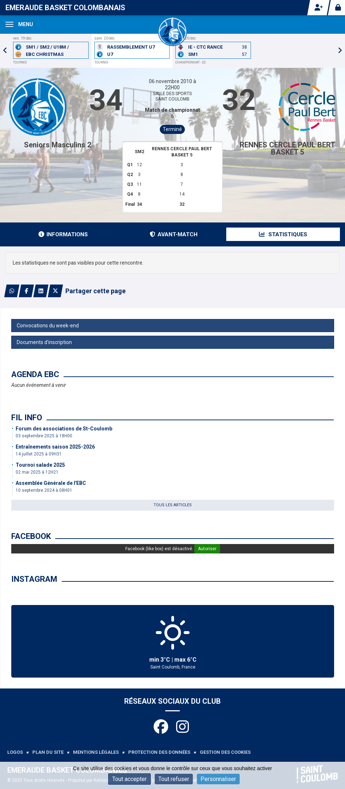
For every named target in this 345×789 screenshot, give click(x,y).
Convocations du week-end (48, 325)
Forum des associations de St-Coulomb (64, 429)
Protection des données (159, 752)
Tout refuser (173, 779)
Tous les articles (173, 505)
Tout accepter (129, 779)
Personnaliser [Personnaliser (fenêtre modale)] (218, 779)
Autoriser (207, 548)
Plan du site (48, 752)
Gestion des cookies (225, 752)
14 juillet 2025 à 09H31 (39, 454)
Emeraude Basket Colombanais (65, 7)
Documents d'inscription (44, 342)
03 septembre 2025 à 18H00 (44, 435)
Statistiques (283, 234)
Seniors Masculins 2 (57, 144)
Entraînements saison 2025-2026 (55, 447)
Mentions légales (96, 752)
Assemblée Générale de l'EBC (51, 483)
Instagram (34, 579)
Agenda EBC (35, 374)
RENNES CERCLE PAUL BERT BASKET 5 (287, 148)
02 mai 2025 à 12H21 (37, 472)
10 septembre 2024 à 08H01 (44, 490)
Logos (15, 752)
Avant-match (174, 234)
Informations (63, 234)
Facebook (31, 536)
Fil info (26, 417)
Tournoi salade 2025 (40, 465)
